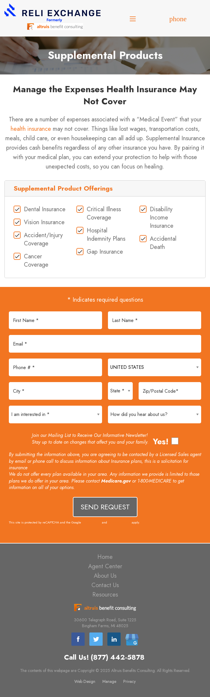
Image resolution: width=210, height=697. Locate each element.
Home (105, 557)
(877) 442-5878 (118, 657)
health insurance (31, 129)
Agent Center (105, 566)
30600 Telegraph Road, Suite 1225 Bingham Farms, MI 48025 (105, 623)
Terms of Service (119, 522)
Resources (105, 594)
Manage (109, 681)
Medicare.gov (116, 481)
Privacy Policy (91, 522)
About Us (105, 576)
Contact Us (105, 585)
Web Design (84, 681)
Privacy (129, 681)
